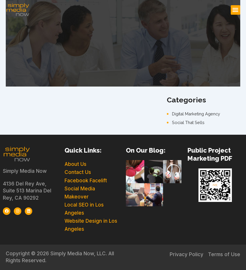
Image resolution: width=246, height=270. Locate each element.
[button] (235, 10)
